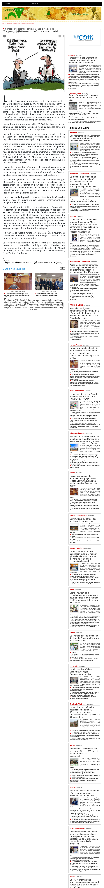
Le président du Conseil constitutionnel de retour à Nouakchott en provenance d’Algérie (83, 500)
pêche (25, 308)
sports (6, 306)
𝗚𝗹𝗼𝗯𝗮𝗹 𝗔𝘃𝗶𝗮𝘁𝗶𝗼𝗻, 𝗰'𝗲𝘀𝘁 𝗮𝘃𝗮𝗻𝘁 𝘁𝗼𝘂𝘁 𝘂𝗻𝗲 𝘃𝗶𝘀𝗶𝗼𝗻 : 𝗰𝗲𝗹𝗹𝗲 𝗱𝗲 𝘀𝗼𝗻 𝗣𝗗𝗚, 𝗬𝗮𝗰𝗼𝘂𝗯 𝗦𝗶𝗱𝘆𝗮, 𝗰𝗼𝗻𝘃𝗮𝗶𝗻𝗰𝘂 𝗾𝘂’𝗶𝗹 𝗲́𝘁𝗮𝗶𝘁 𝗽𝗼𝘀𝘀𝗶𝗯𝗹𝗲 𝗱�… (84, 114)
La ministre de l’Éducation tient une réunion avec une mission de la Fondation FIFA (84, 659)
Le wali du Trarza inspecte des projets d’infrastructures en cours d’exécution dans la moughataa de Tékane (84, 816)
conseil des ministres (49, 308)
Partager (59, 262)
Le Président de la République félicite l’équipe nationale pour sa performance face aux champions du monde (84, 655)
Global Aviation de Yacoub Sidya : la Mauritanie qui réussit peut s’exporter (83, 118)
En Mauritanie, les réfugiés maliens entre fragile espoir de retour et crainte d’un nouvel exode (83, 420)
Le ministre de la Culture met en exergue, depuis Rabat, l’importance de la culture (83, 575)
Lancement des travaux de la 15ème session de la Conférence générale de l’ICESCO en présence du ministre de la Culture (84, 579)
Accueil (7, 4)
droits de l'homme (36, 302)
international (58, 304)
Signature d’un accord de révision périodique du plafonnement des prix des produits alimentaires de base (84, 689)
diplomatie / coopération (14, 304)
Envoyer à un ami (23, 262)
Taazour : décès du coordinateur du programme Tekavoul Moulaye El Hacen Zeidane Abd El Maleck (83, 75)
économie (44, 300)
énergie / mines (25, 300)
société (14, 302)
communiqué (24, 302)
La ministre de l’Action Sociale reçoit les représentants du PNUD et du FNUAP (84, 396)
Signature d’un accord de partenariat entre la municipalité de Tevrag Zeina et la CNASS (84, 626)
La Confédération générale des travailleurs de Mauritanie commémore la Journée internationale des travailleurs (84, 735)
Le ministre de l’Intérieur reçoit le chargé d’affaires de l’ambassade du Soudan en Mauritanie (83, 254)
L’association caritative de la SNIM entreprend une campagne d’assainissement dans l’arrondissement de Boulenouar (84, 858)
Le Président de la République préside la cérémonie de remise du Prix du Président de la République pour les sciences (84, 154)
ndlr (5, 308)
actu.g (61, 308)
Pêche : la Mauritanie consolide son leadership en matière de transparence (85, 776)
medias (37, 308)
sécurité (49, 304)
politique (36, 300)
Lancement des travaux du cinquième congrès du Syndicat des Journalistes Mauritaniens (85, 731)
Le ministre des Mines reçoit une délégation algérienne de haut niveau (46, 294)
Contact (35, 4)
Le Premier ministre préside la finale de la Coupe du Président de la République (84, 638)
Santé (31, 308)
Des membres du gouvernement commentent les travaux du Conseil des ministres (85, 138)
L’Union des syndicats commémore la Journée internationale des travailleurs (85, 738)
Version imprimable (43, 262)
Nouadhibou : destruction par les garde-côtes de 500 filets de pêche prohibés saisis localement (84, 752)
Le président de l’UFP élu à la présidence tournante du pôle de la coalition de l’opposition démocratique (84, 285)
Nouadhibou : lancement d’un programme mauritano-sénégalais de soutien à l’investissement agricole (83, 290)
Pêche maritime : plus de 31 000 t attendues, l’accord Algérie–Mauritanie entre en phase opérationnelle (84, 780)
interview (7, 302)
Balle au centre (76, 339)
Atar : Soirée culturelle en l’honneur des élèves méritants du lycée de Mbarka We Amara (85, 583)
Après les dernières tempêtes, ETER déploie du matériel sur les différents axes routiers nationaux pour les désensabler (84, 268)
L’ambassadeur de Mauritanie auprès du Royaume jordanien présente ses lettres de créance (83, 201)
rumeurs (60, 306)
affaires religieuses (56, 300)
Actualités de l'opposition (54, 302)
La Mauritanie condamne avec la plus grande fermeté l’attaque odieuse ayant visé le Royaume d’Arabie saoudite (84, 206)
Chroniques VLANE (11, 300)
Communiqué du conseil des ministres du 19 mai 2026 (83, 520)
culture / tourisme (14, 308)
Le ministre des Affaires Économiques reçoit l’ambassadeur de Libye (81, 671)
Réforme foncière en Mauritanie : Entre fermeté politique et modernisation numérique (84, 793)
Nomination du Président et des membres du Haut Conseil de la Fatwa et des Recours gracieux (84, 439)
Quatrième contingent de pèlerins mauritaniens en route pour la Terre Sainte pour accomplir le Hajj (84, 462)
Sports (74, 652)
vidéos (52, 306)
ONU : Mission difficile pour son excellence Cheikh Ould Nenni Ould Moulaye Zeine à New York (84, 121)
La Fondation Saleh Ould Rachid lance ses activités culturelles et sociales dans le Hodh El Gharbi (84, 863)
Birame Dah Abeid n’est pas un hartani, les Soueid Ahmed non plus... (83, 97)
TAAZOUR (34, 310)
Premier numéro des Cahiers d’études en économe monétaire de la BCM (83, 697)
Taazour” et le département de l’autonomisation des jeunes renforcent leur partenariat (82, 60)
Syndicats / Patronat (17, 306)
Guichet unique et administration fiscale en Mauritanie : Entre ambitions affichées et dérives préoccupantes (84, 333)
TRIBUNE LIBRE (33, 306)
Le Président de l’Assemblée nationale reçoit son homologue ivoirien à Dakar (84, 209)
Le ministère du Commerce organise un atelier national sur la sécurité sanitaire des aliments (85, 616)
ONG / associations (31, 304)
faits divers (45, 306)
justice (42, 304)
